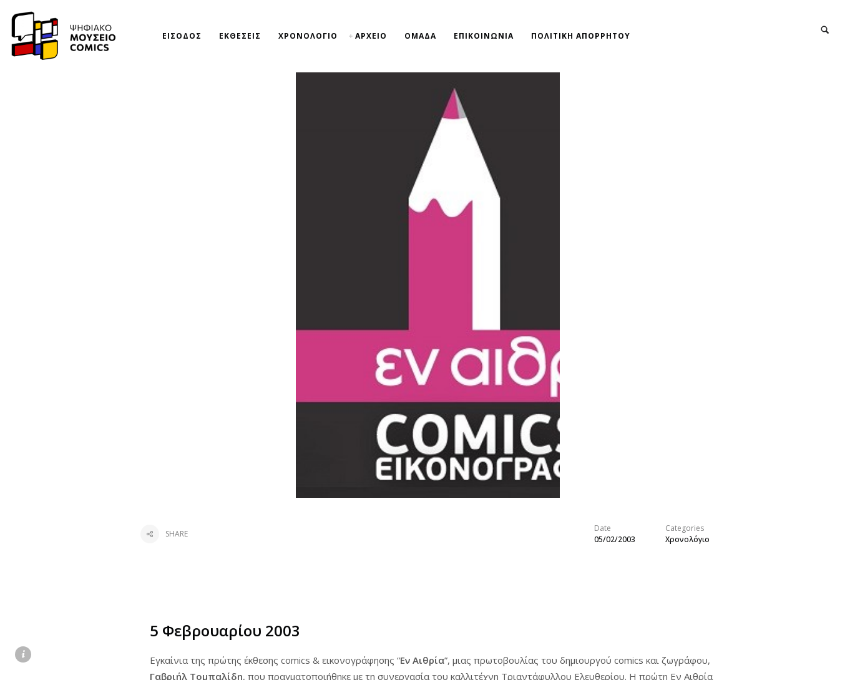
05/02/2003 (614, 539)
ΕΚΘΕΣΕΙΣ (240, 36)
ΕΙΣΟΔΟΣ (182, 36)
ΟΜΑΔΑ (420, 36)
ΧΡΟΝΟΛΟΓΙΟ (308, 36)
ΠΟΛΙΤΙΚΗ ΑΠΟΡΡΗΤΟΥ (580, 36)
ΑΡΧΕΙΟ (371, 36)
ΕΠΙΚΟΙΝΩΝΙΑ (484, 36)
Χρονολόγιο (687, 539)
